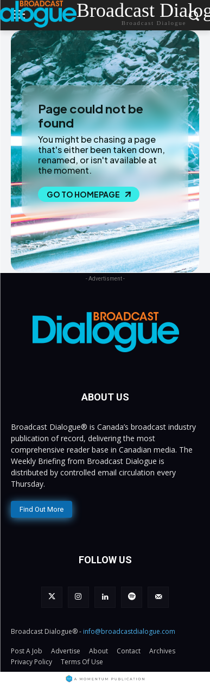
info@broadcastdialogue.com (129, 631)
